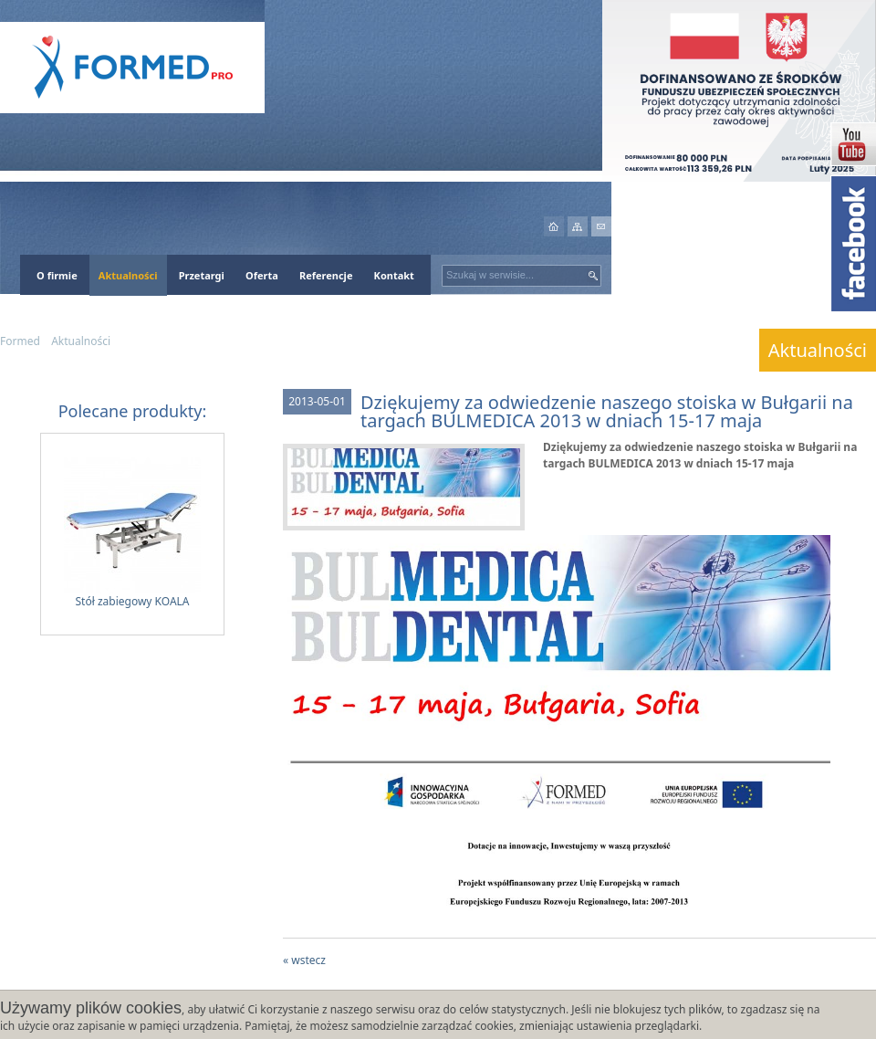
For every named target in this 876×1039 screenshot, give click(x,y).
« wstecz (304, 960)
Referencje (326, 275)
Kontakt (394, 275)
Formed (20, 341)
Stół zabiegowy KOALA (132, 533)
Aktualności (128, 275)
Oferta (261, 275)
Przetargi (201, 275)
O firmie (57, 275)
